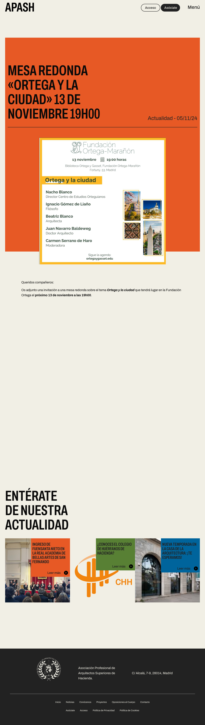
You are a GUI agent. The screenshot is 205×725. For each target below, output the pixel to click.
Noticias (70, 702)
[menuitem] (58, 702)
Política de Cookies (129, 710)
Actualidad (160, 118)
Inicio (58, 702)
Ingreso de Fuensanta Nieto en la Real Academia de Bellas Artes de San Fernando (49, 553)
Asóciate (170, 7)
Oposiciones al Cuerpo (123, 702)
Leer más (52, 567)
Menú (194, 7)
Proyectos (101, 702)
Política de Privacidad (104, 710)
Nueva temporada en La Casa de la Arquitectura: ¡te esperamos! (179, 551)
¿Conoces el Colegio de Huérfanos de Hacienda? (114, 548)
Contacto (145, 702)
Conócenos (85, 702)
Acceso (150, 7)
